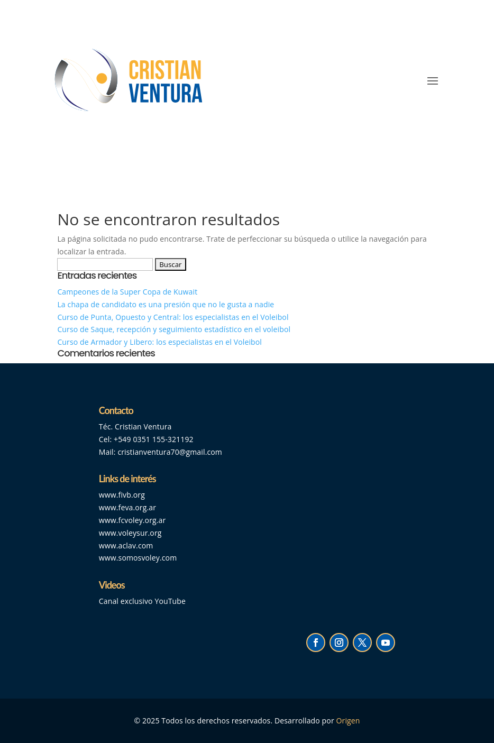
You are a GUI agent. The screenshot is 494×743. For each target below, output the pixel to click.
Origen (348, 721)
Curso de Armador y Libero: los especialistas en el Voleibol (159, 342)
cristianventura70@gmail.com (169, 452)
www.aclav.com (126, 545)
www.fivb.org (122, 495)
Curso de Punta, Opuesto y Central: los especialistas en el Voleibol (172, 317)
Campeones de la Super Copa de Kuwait (128, 292)
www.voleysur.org (130, 533)
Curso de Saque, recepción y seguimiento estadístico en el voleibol (173, 329)
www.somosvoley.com (138, 558)
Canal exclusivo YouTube (142, 601)
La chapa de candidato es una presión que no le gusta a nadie (165, 304)
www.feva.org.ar (127, 507)
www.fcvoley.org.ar (132, 520)
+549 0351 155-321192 (154, 439)
